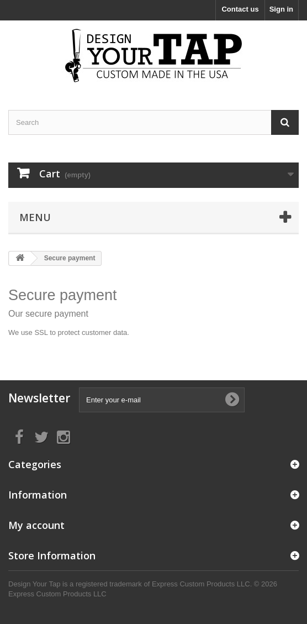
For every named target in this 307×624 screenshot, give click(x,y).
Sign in (281, 9)
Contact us (239, 9)
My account (36, 525)
